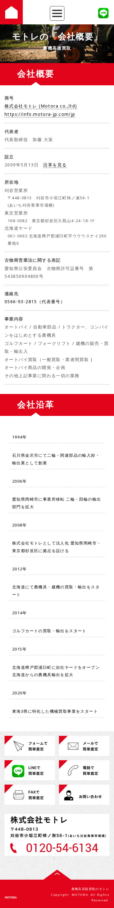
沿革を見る (55, 165)
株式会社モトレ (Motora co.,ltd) (41, 106)
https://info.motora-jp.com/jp (40, 114)
